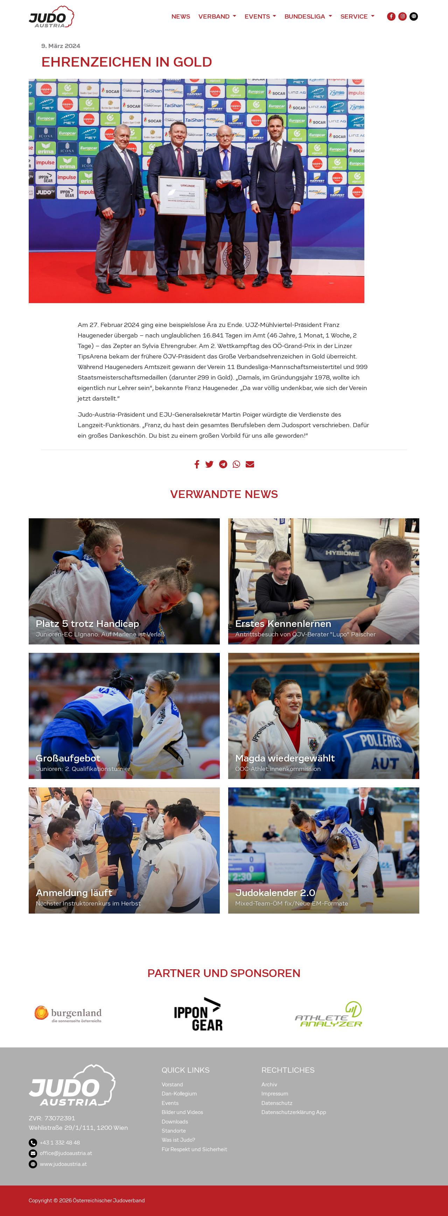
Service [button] (355, 16)
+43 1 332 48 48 (54, 1143)
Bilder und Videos (182, 1112)
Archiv (269, 1084)
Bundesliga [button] (306, 16)
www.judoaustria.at (58, 1164)
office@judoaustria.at (60, 1153)
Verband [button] (214, 16)
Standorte (174, 1131)
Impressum (274, 1094)
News (181, 16)
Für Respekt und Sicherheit (194, 1149)
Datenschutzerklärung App (293, 1112)
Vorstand (172, 1084)
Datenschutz (277, 1103)
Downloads (175, 1122)
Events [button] (258, 16)
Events (170, 1103)
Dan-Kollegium (179, 1094)
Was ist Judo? (178, 1140)
